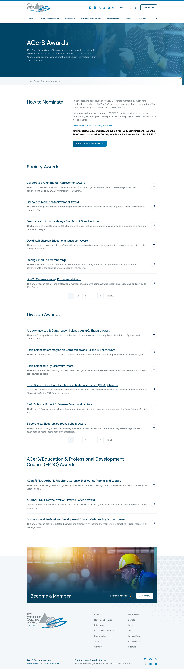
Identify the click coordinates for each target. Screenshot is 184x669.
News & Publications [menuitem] (49, 18)
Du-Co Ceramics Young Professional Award (54, 279)
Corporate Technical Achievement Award (53, 202)
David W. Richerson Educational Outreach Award (57, 240)
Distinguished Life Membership (46, 260)
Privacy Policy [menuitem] (134, 636)
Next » (110, 295)
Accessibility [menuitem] (134, 641)
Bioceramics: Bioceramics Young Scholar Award (56, 423)
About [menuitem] (128, 18)
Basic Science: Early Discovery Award (50, 366)
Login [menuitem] (130, 625)
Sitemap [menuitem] (132, 647)
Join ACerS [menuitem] (148, 7)
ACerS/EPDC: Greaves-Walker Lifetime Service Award (61, 500)
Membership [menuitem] (113, 18)
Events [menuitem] (30, 18)
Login (135, 7)
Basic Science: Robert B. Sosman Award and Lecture (59, 404)
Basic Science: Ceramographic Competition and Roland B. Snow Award (71, 350)
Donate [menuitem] (121, 7)
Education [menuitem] (70, 18)
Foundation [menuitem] (133, 614)
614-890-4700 (51, 663)
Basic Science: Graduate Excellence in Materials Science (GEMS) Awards (72, 385)
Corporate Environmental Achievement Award (56, 183)
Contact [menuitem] (142, 18)
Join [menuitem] (130, 631)
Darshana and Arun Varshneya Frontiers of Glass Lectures (63, 221)
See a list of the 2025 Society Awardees (92, 125)
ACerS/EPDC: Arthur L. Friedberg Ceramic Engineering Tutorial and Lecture (74, 480)
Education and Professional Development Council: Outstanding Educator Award (77, 519)
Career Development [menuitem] (91, 18)
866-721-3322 (34, 663)
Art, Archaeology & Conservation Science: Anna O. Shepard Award (68, 330)
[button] (156, 18)
